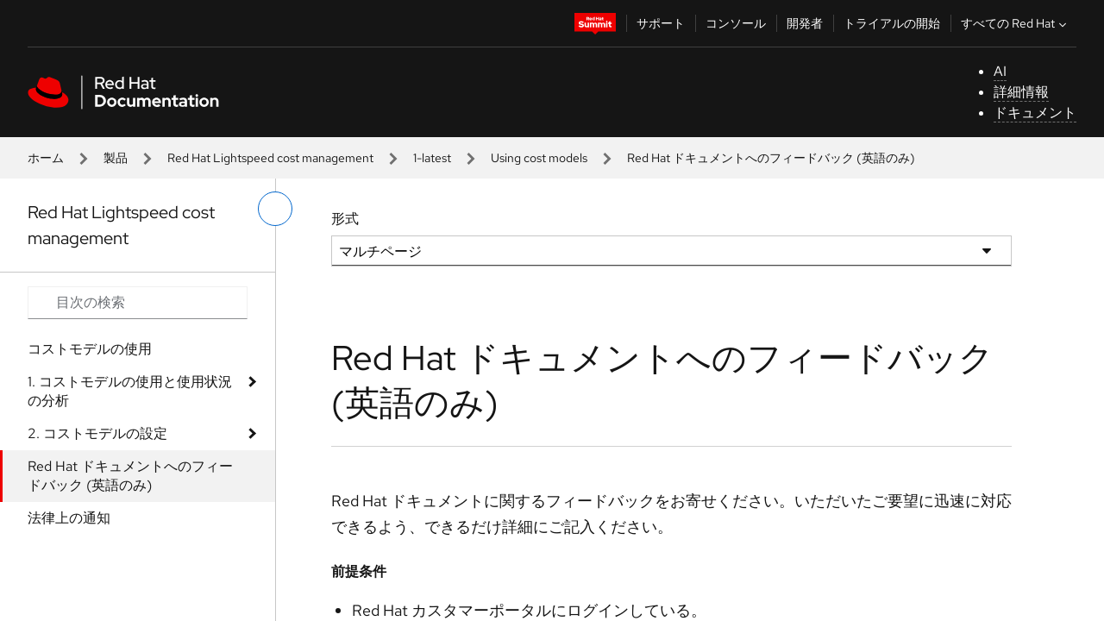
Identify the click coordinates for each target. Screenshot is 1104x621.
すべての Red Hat (1015, 23)
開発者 (805, 23)
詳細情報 (1021, 92)
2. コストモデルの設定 (97, 433)
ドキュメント (1035, 113)
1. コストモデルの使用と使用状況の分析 (130, 391)
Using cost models (539, 158)
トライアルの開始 (892, 23)
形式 (345, 219)
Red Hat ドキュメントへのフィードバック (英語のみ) (130, 475)
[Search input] (138, 302)
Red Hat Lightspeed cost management (270, 158)
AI (1000, 71)
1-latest (432, 158)
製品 (116, 158)
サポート (661, 23)
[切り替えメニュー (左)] (275, 208)
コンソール (736, 23)
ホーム (46, 158)
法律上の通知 (69, 518)
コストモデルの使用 (90, 349)
